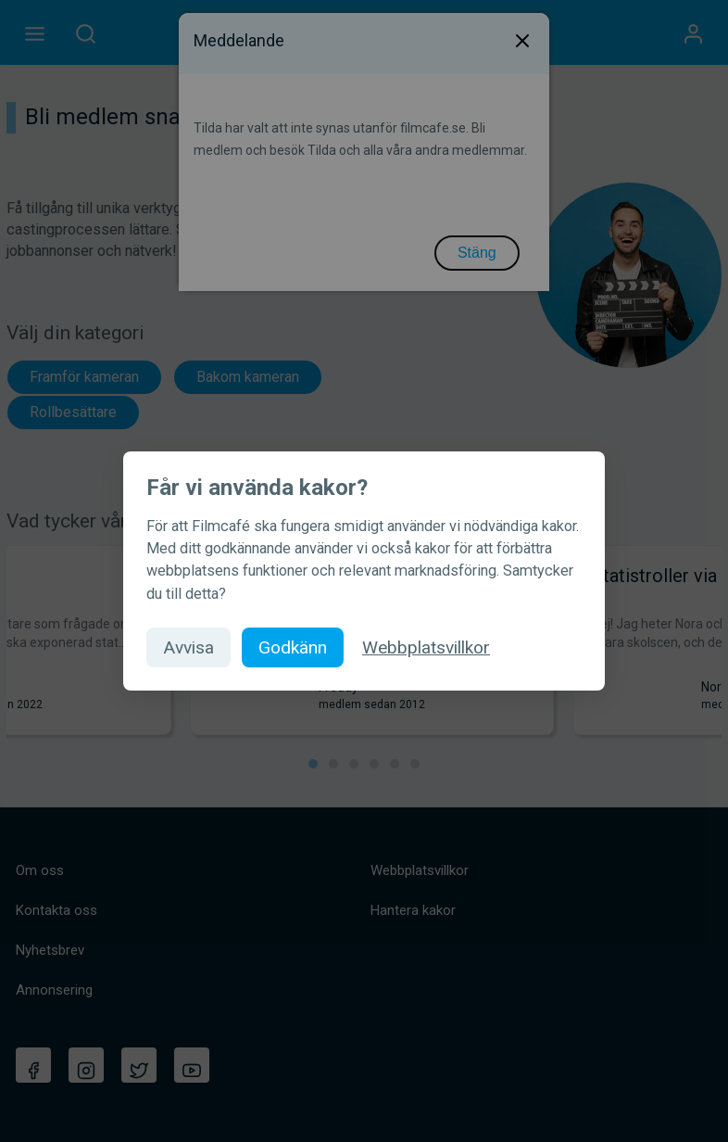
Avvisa (188, 647)
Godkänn (292, 647)
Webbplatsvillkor (426, 647)
